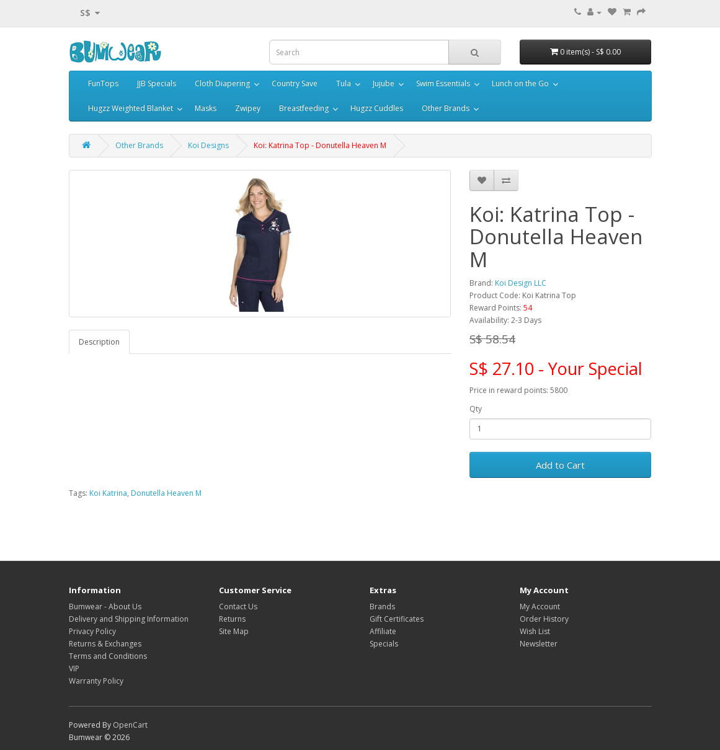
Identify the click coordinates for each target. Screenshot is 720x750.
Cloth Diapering (222, 83)
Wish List (535, 631)
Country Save (295, 83)
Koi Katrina (108, 493)
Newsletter (539, 643)
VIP (74, 668)
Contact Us (238, 606)
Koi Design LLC (520, 283)
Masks (205, 108)
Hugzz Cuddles (376, 108)
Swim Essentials (443, 83)
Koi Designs (208, 145)
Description (99, 342)
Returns (232, 619)
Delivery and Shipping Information (129, 619)
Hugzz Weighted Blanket (130, 108)
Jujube (383, 83)
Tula (343, 83)
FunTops (103, 83)
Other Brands (445, 108)
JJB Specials (156, 83)
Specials (384, 643)
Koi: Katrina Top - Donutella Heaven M (320, 145)
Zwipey (247, 108)
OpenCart (130, 725)
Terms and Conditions (108, 656)
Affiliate (383, 631)
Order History (544, 619)
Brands (382, 606)
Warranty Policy (96, 681)
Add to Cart (560, 465)
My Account (540, 606)
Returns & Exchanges (105, 643)
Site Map (234, 631)
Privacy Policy (92, 631)
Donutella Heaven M (166, 493)
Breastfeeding (304, 108)
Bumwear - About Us (105, 606)
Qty (475, 409)
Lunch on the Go (520, 83)
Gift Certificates (397, 619)
